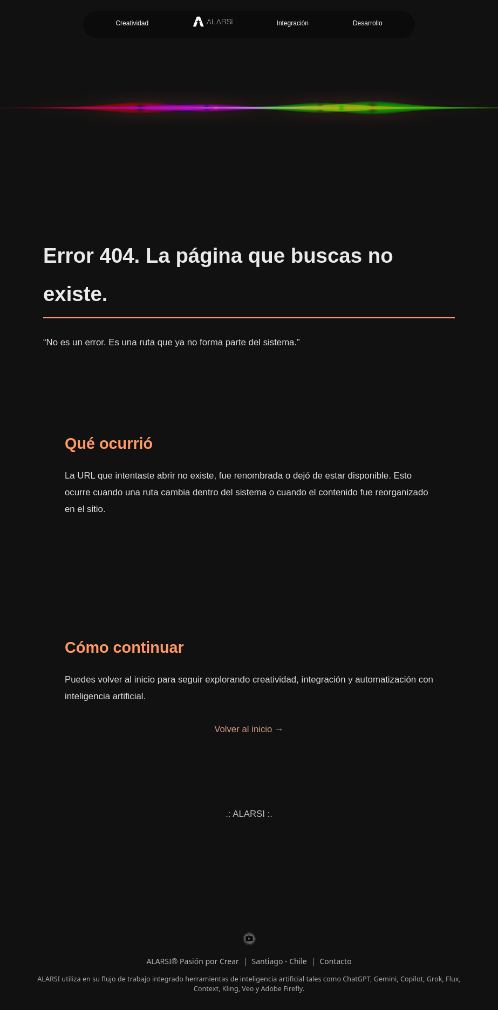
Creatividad (131, 23)
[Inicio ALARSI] (212, 25)
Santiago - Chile (279, 961)
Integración (293, 23)
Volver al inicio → (249, 729)
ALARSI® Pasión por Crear (192, 961)
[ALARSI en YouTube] (249, 940)
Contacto (335, 961)
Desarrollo (368, 23)
